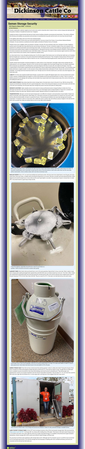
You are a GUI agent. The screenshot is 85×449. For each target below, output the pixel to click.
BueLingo (42, 19)
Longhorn (36, 19)
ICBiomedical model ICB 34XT (17, 432)
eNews (53, 19)
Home (19, 19)
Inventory (24, 19)
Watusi (48, 19)
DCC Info (30, 19)
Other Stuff (58, 19)
